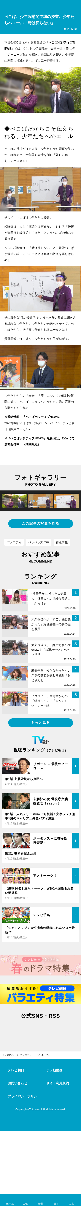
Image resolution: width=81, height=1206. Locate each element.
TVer (65, 438)
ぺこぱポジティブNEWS (42, 417)
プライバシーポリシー (24, 1096)
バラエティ (14, 542)
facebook (40, 1029)
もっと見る (40, 722)
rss (57, 1029)
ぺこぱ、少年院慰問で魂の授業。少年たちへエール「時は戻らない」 (45, 1055)
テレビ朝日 (16, 1070)
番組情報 (62, 542)
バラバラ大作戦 (38, 542)
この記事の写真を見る (40, 523)
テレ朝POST (40, 5)
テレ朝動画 (54, 1070)
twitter (23, 1029)
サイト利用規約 (57, 1083)
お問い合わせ (17, 1083)
